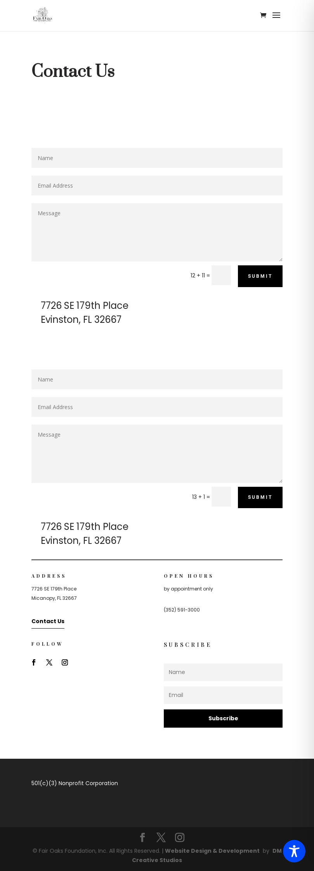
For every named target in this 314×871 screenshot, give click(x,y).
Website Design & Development (212, 851)
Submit (260, 276)
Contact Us (47, 621)
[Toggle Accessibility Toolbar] (294, 851)
